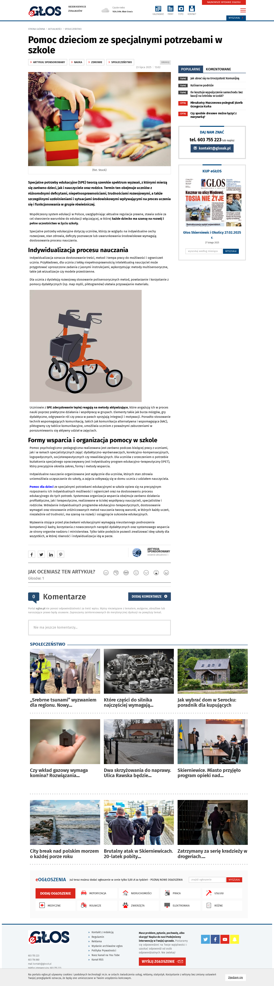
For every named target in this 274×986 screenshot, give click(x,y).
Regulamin (98, 937)
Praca (172, 893)
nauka (76, 62)
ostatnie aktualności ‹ (158, 555)
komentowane (218, 69)
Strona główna (36, 29)
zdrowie (95, 62)
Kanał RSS (97, 959)
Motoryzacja (92, 893)
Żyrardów (75, 11)
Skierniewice (77, 6)
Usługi (214, 893)
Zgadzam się (237, 977)
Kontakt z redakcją (103, 932)
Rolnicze (90, 905)
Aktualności (55, 29)
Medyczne (49, 905)
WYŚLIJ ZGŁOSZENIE (158, 961)
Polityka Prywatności (104, 950)
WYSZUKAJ (231, 251)
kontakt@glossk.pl (212, 148)
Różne (213, 905)
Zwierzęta (132, 905)
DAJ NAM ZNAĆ (212, 132)
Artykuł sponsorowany (47, 62)
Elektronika (176, 905)
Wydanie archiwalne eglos (107, 946)
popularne (190, 69)
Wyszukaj (236, 17)
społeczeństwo (73, 29)
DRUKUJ (166, 63)
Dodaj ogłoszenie (55, 893)
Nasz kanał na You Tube (106, 955)
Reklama (97, 941)
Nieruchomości (136, 893)
